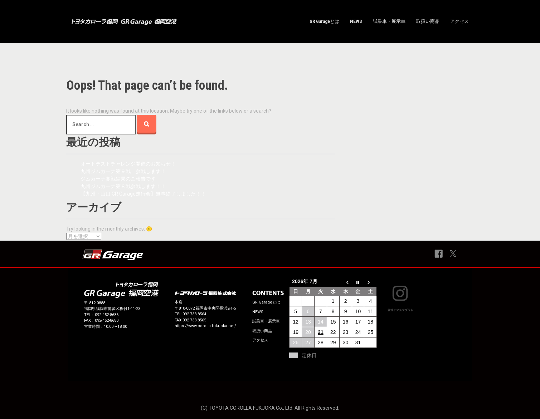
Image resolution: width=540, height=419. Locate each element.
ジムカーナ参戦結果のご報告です (118, 179)
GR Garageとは (324, 21)
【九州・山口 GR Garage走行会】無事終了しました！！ (146, 194)
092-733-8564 (194, 314)
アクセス (459, 21)
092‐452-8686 (107, 314)
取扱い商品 (427, 21)
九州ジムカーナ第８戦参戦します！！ (123, 186)
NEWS (356, 21)
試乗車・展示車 (389, 21)
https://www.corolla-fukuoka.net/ (205, 326)
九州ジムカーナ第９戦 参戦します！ (123, 171)
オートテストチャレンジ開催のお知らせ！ (128, 164)
